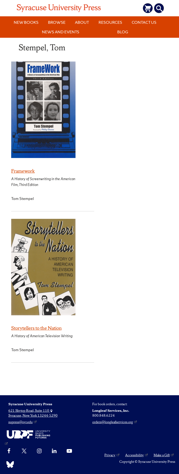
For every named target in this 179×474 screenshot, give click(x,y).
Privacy (109, 455)
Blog (122, 31)
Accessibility (134, 455)
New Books (26, 22)
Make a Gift (162, 455)
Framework (23, 171)
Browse (56, 22)
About (82, 22)
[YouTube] (69, 451)
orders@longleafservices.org (112, 422)
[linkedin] (54, 451)
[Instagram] (39, 451)
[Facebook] (9, 451)
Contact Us (144, 22)
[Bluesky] (9, 464)
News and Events (60, 31)
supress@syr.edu (20, 422)
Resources (110, 22)
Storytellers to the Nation (36, 328)
